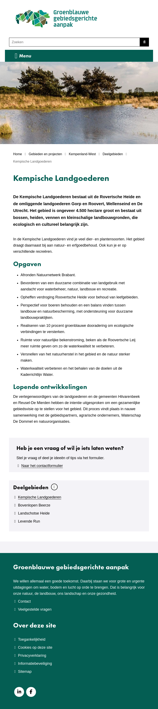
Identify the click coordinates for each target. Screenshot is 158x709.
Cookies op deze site (35, 647)
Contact (24, 601)
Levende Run (29, 521)
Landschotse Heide (34, 513)
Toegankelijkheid (31, 639)
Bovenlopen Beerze (34, 505)
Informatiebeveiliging (35, 663)
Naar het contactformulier (42, 466)
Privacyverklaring (32, 655)
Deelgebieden (30, 487)
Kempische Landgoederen (39, 497)
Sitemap (24, 671)
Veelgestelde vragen (34, 609)
